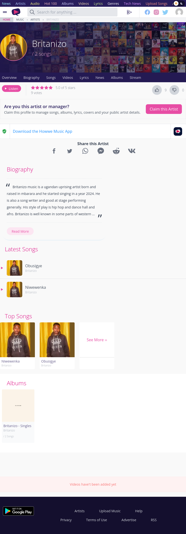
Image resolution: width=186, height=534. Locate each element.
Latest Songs (21, 249)
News (99, 77)
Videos (67, 77)
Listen (11, 88)
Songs (51, 77)
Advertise (129, 520)
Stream (135, 77)
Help (138, 511)
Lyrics (84, 77)
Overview (9, 77)
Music (20, 19)
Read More (20, 231)
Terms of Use (96, 520)
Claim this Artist (164, 109)
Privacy (65, 520)
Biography (31, 77)
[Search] (32, 12)
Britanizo (52, 19)
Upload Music (110, 511)
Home (6, 19)
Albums (117, 77)
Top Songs (18, 316)
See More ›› (97, 339)
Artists (35, 19)
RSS (154, 520)
